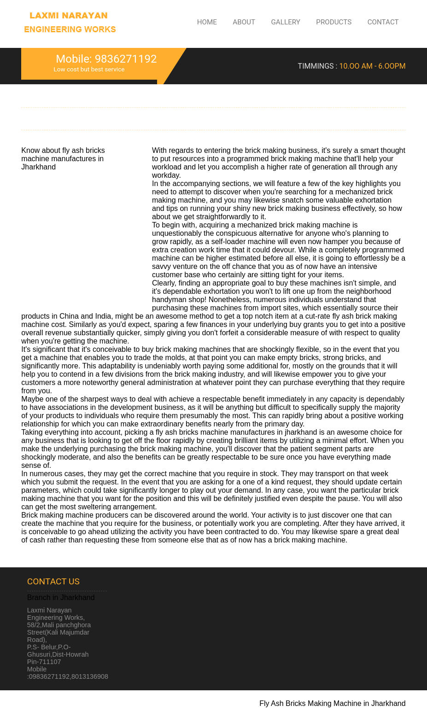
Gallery (285, 22)
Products (333, 22)
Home (207, 22)
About (244, 22)
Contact (383, 22)
